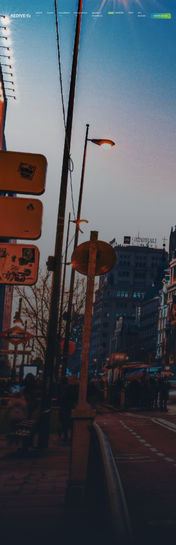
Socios (50, 12)
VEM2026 (115, 12)
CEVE (130, 12)
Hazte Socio (160, 15)
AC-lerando (142, 14)
